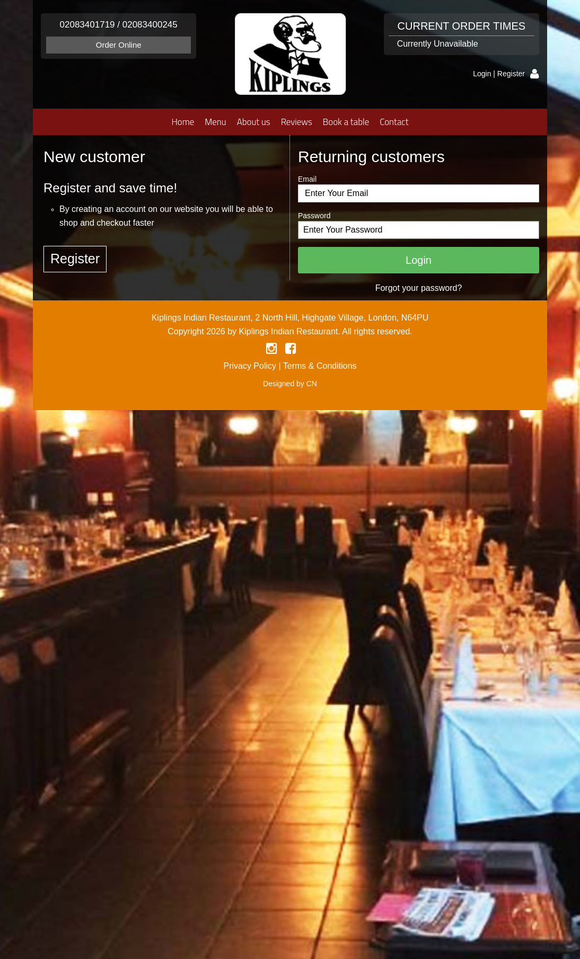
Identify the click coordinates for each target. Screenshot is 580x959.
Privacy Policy (249, 365)
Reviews (296, 122)
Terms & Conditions (320, 365)
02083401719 (87, 25)
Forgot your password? (418, 287)
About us (253, 122)
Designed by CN (290, 383)
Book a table (346, 122)
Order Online (119, 44)
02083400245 (150, 25)
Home (182, 122)
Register (511, 73)
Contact (394, 122)
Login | (485, 73)
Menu (215, 122)
